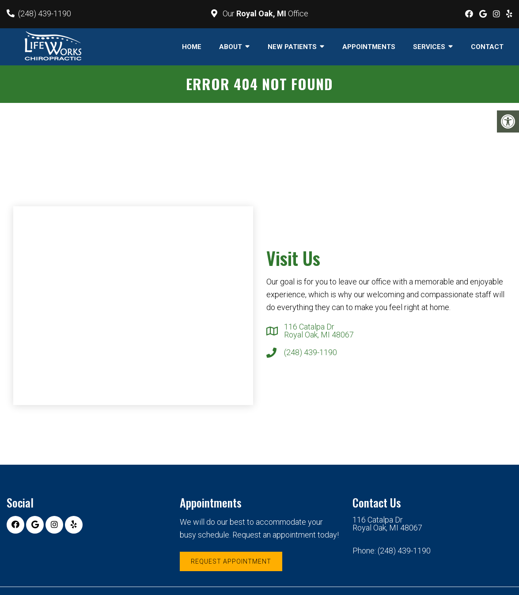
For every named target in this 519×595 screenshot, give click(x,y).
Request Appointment (231, 561)
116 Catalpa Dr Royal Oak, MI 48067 (319, 331)
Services (429, 47)
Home (191, 47)
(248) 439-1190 (44, 13)
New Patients (292, 47)
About (230, 47)
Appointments (368, 47)
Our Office (264, 13)
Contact (487, 47)
